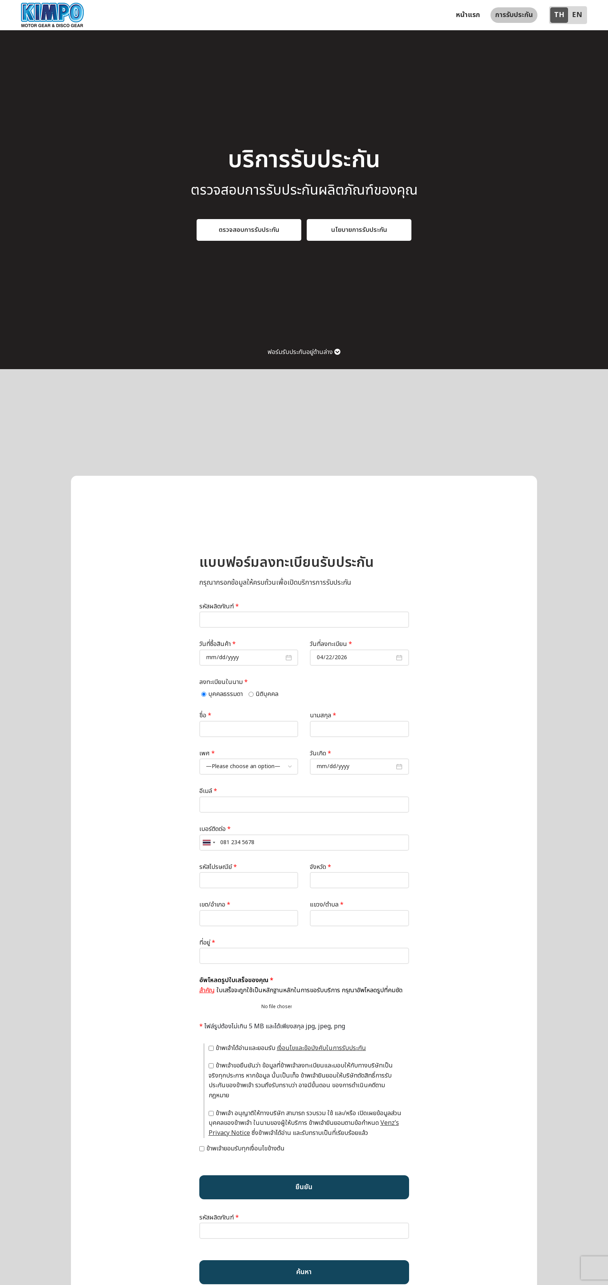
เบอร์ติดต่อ (304, 842)
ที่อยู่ (304, 956)
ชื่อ (249, 729)
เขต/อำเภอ (249, 918)
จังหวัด (359, 880)
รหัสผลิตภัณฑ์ (304, 620)
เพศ (249, 767)
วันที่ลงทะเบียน (359, 658)
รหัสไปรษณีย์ (249, 880)
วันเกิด (359, 767)
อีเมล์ (304, 805)
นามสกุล (359, 729)
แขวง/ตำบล (359, 918)
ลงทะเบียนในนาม (223, 689)
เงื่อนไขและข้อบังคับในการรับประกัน (321, 1055)
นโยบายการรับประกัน (359, 237)
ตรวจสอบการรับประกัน (249, 237)
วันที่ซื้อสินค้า (249, 658)
